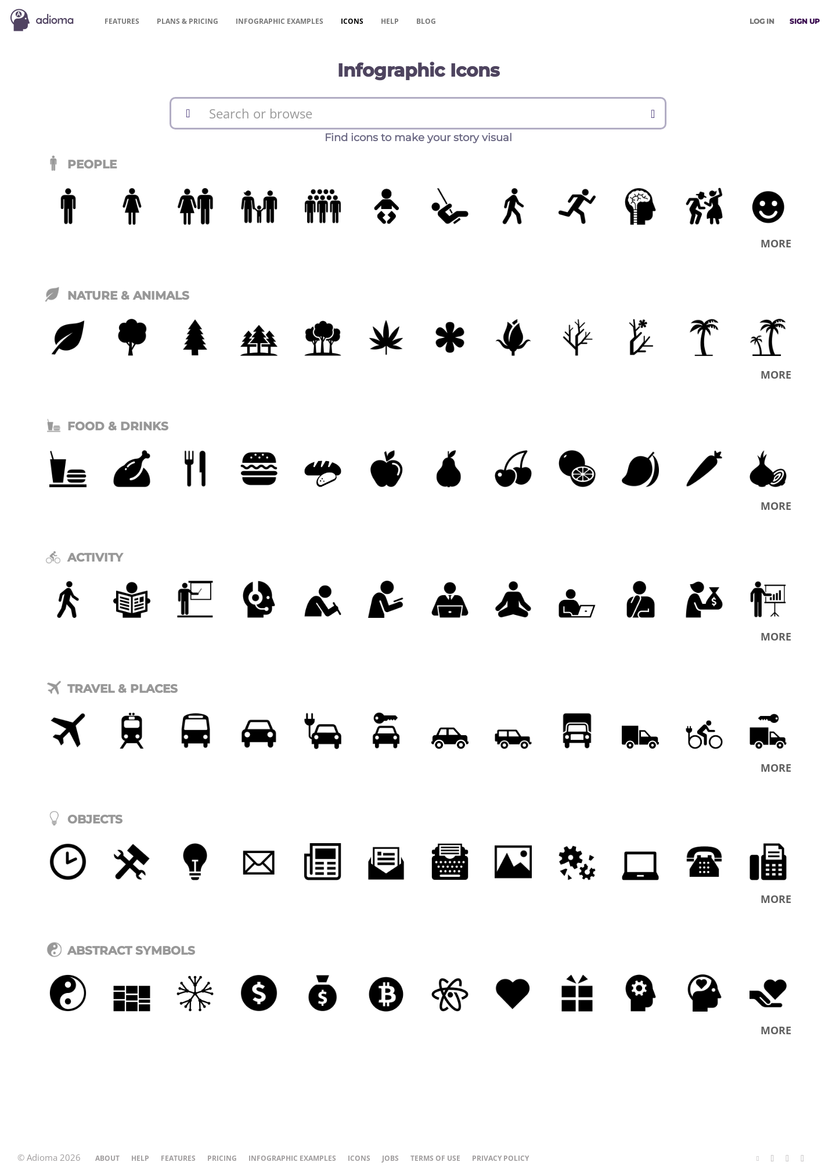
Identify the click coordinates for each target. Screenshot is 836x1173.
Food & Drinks (106, 426)
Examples (279, 21)
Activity (84, 557)
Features (122, 21)
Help (390, 21)
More (776, 243)
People (81, 164)
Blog (426, 21)
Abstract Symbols (120, 951)
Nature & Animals (117, 296)
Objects (83, 819)
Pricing (187, 21)
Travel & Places (111, 689)
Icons (352, 21)
